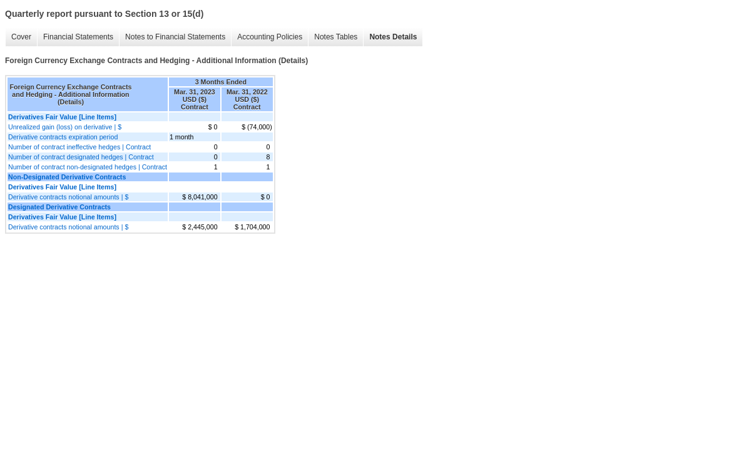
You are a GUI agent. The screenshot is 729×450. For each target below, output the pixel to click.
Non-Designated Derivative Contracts (67, 177)
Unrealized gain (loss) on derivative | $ (64, 127)
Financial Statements (78, 36)
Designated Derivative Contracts (59, 207)
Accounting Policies (269, 36)
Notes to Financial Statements (175, 36)
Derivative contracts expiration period (63, 137)
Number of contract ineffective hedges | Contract (79, 147)
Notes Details (393, 36)
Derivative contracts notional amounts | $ (68, 197)
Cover (21, 36)
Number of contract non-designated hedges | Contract (87, 167)
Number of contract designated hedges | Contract (81, 157)
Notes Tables (335, 36)
